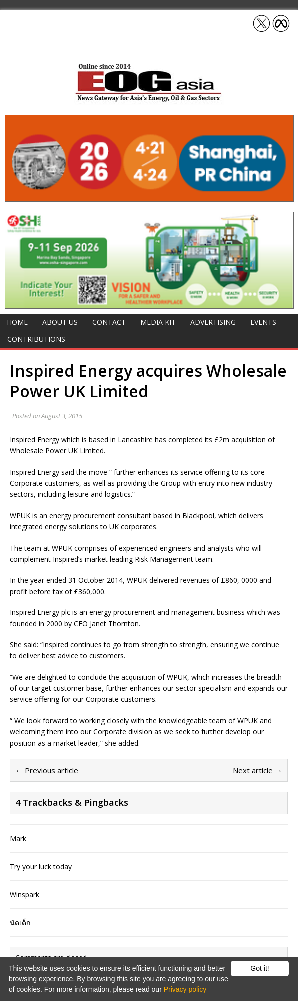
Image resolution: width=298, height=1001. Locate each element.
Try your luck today (41, 866)
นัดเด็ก (20, 922)
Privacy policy (185, 989)
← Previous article (47, 770)
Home (17, 322)
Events (263, 322)
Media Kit (158, 322)
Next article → (257, 770)
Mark (18, 838)
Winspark (25, 894)
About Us (60, 322)
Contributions (37, 339)
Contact (109, 322)
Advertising (213, 322)
